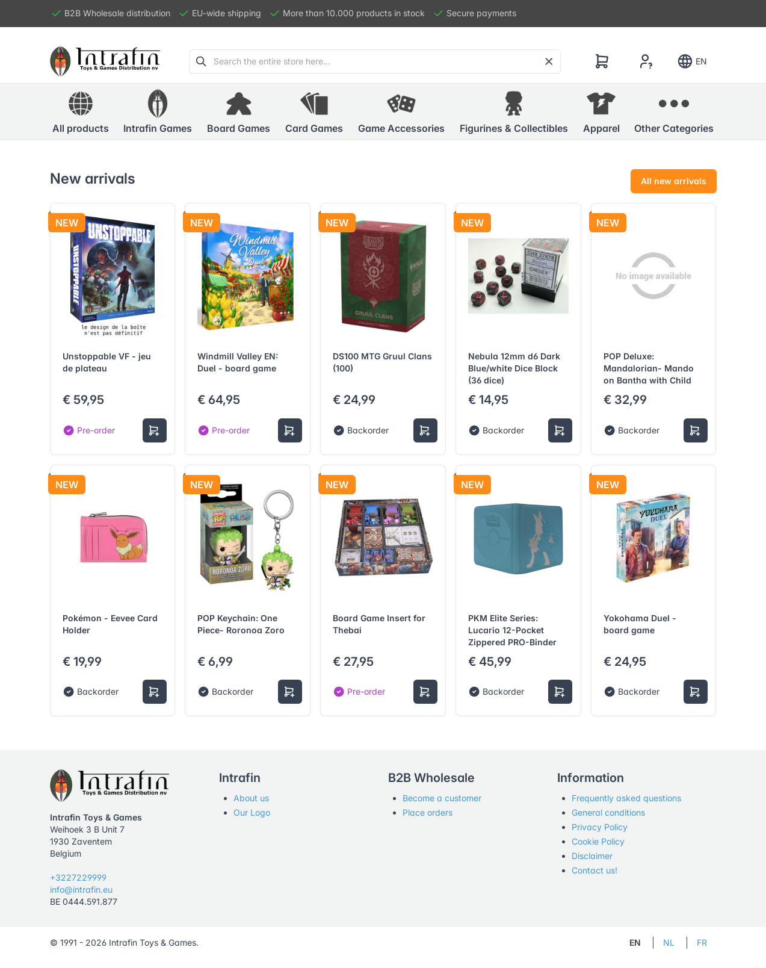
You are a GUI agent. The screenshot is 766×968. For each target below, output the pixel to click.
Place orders (427, 812)
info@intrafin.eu (81, 889)
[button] (157, 112)
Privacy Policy (600, 827)
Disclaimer (592, 856)
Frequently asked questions (626, 798)
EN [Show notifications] (691, 61)
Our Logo (251, 812)
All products (80, 111)
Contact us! (594, 870)
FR (702, 942)
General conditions (608, 812)
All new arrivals (673, 181)
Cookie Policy (598, 841)
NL (669, 942)
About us (251, 798)
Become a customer (442, 798)
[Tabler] (105, 61)
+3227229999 (78, 877)
